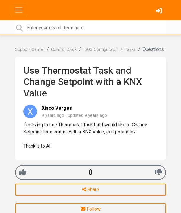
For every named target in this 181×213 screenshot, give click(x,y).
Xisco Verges (57, 108)
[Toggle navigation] (19, 10)
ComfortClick (64, 49)
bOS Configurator (100, 49)
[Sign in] (159, 11)
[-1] (158, 172)
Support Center (29, 49)
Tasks (130, 49)
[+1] (22, 172)
